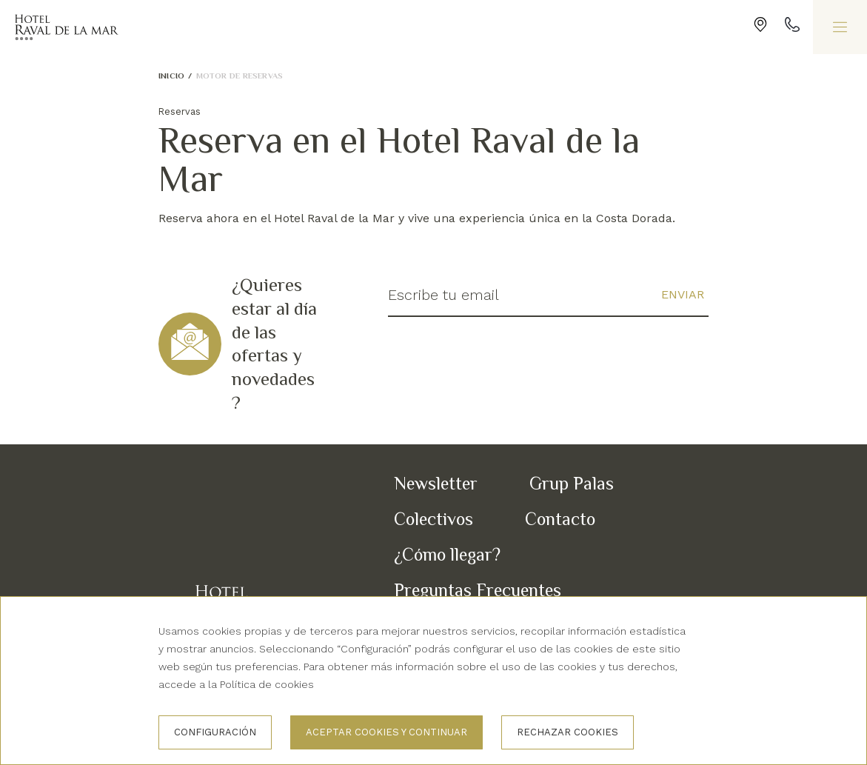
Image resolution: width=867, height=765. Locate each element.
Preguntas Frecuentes (477, 590)
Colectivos (433, 519)
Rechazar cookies (567, 732)
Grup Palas (571, 483)
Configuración (215, 732)
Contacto (560, 519)
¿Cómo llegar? (447, 554)
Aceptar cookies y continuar (386, 732)
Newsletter (436, 483)
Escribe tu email (443, 295)
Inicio (171, 75)
